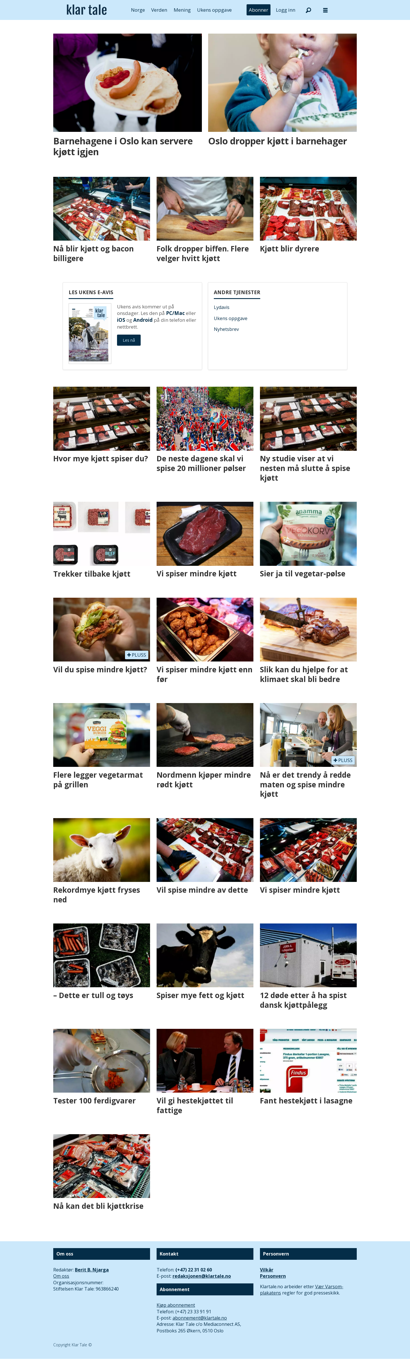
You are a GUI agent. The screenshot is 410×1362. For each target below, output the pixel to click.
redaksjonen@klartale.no (202, 1276)
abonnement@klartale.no (200, 1318)
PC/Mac (175, 313)
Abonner (258, 10)
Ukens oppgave (214, 10)
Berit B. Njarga (92, 1270)
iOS (121, 320)
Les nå (129, 340)
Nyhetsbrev (226, 329)
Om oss (61, 1276)
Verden (159, 10)
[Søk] (308, 10)
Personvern (273, 1276)
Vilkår (266, 1270)
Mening (182, 10)
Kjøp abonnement (176, 1305)
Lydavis (221, 307)
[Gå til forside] (87, 10)
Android (143, 320)
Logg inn (285, 10)
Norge (138, 10)
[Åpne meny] (325, 10)
